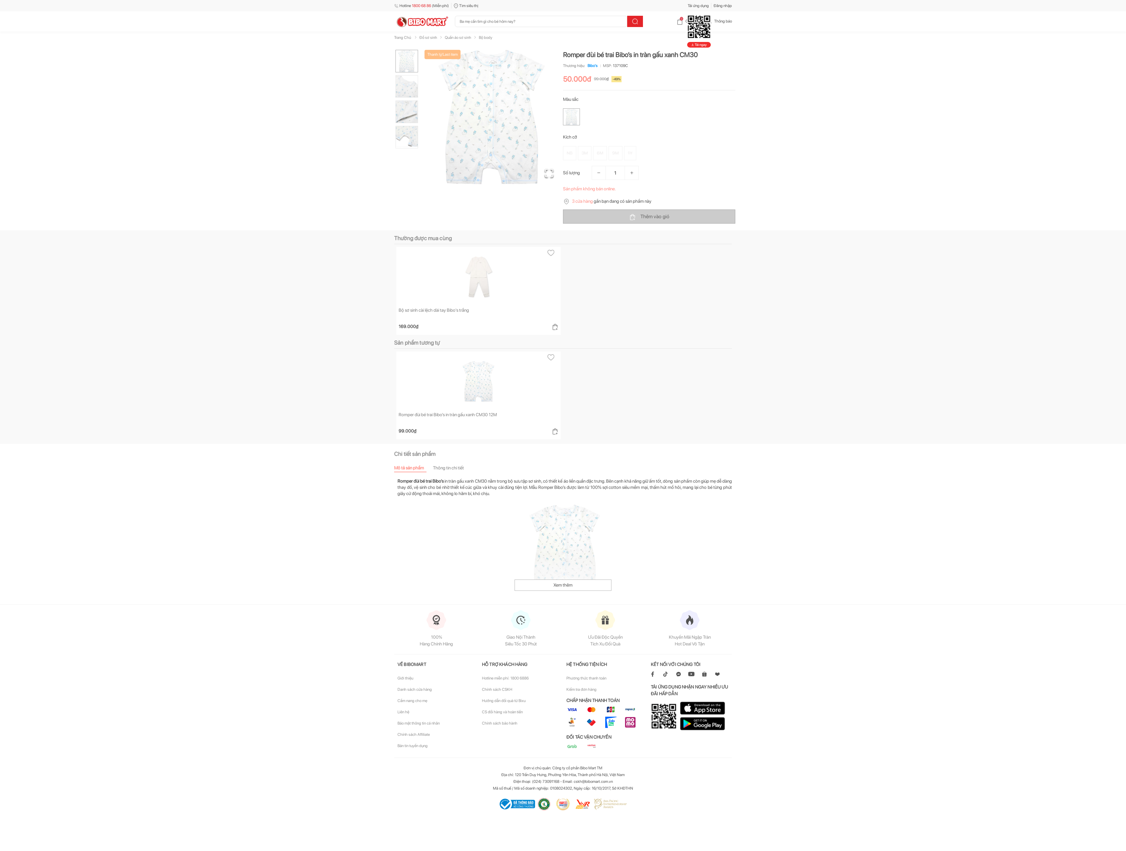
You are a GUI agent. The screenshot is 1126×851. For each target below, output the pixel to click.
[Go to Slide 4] (407, 137)
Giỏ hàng (688, 21)
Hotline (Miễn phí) (421, 5)
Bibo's (591, 65)
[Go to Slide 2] (407, 86)
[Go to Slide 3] (407, 112)
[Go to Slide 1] (407, 61)
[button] (492, 117)
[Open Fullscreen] (549, 173)
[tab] (413, 468)
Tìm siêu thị (466, 5)
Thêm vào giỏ (649, 216)
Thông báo (718, 21)
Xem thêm (563, 585)
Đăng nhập (723, 5)
